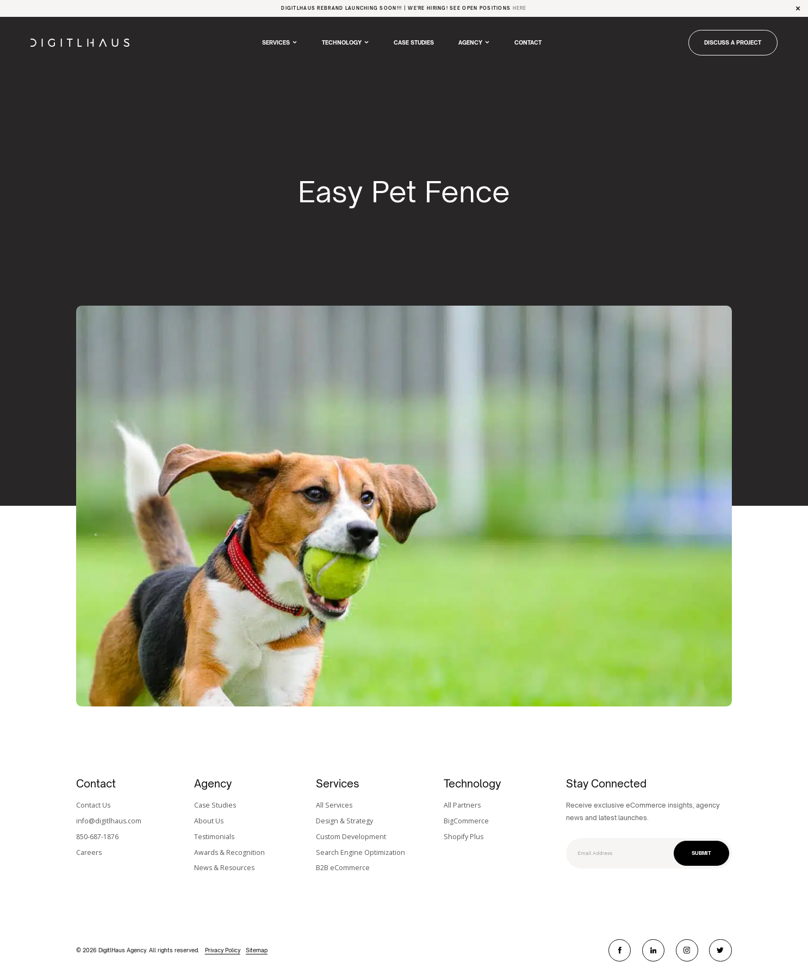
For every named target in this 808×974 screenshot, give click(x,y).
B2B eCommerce (343, 867)
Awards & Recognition (229, 852)
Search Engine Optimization (360, 852)
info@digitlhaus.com (108, 821)
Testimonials (214, 836)
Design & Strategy (344, 821)
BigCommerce (466, 821)
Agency (470, 42)
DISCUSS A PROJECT (732, 42)
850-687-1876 (97, 836)
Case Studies (414, 42)
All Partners (462, 805)
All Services (334, 805)
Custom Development (351, 836)
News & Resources (224, 867)
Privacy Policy (222, 950)
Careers (89, 852)
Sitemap (257, 950)
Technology (342, 42)
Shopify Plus (463, 836)
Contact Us (93, 805)
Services (276, 42)
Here (520, 8)
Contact (528, 42)
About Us (208, 821)
